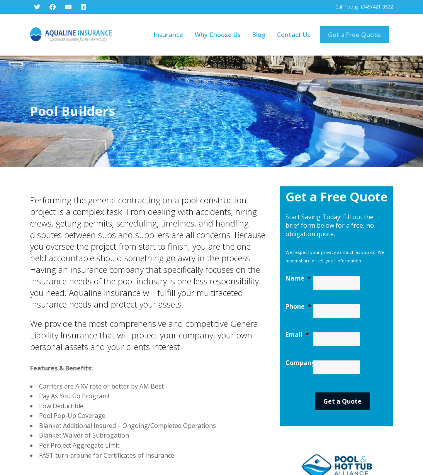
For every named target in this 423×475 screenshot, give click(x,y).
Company (299, 330)
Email (297, 302)
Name (298, 246)
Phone (298, 274)
